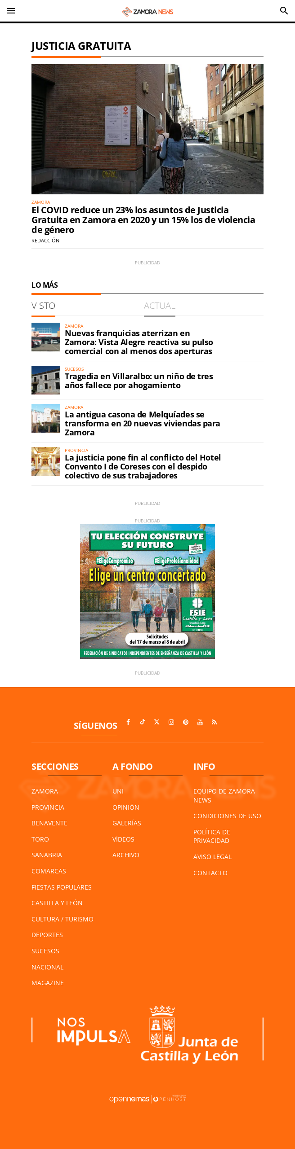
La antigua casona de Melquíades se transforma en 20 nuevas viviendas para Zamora (142, 423)
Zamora (44, 791)
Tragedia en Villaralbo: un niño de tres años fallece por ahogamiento (139, 380)
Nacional (47, 967)
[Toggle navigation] (11, 11)
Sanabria (46, 855)
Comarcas (48, 871)
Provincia (47, 807)
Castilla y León (57, 903)
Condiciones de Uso (227, 815)
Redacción (45, 240)
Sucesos (45, 951)
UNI (118, 791)
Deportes (47, 934)
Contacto (210, 872)
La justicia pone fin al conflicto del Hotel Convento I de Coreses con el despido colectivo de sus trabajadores (143, 466)
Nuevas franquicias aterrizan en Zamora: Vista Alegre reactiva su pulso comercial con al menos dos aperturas (139, 342)
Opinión (125, 807)
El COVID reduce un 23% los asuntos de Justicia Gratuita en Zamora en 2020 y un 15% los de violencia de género (143, 220)
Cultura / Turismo (62, 919)
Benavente (49, 823)
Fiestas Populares (61, 887)
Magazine (47, 982)
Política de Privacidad (211, 836)
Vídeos (123, 839)
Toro (40, 839)
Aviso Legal (212, 856)
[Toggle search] (284, 11)
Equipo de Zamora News (224, 795)
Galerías (126, 823)
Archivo (125, 855)
